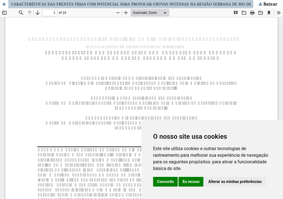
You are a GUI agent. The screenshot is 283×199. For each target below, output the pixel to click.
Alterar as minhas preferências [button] (235, 181)
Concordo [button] (165, 181)
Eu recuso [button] (191, 181)
